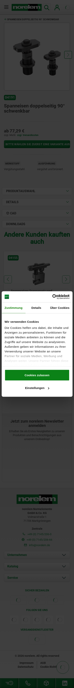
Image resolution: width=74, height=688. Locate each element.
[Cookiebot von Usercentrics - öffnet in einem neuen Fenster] (52, 296)
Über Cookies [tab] (59, 307)
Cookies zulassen (37, 375)
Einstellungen (37, 388)
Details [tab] (36, 307)
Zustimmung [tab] (13, 307)
